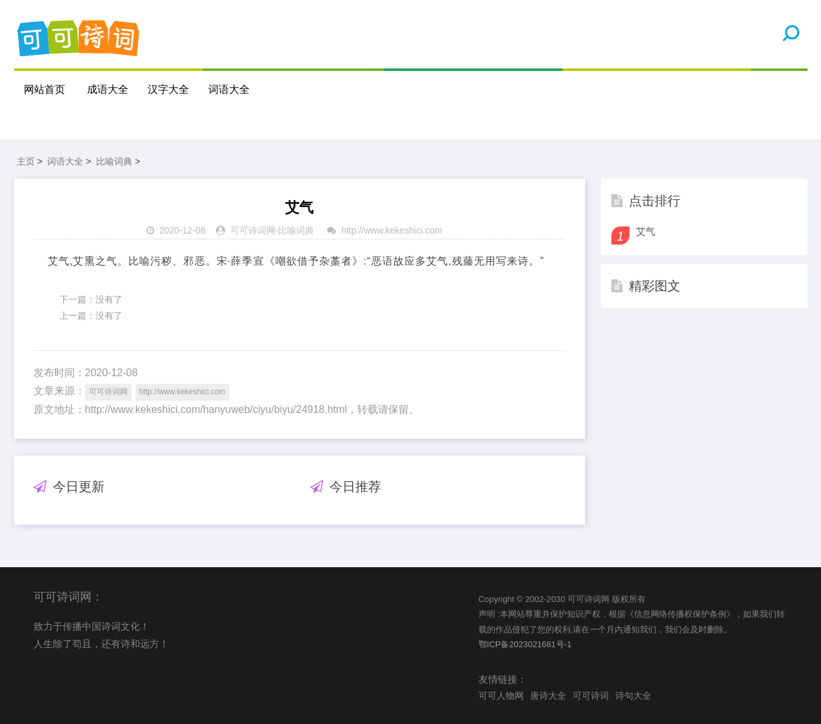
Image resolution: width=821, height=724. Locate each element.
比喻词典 (114, 161)
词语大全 (229, 89)
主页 (26, 161)
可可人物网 (501, 695)
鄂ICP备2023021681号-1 (525, 644)
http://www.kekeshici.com (391, 230)
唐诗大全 (548, 695)
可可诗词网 (252, 230)
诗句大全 (633, 695)
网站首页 (44, 89)
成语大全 (107, 89)
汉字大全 (168, 89)
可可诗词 (591, 695)
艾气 (645, 231)
